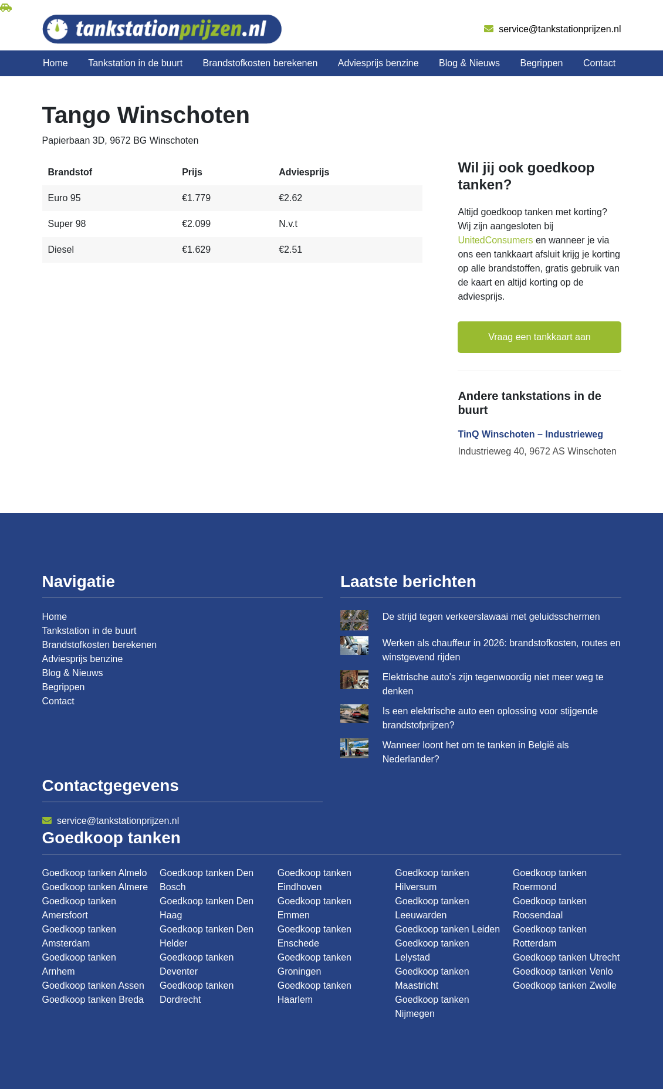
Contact (599, 63)
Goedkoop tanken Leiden (447, 929)
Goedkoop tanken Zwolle (565, 985)
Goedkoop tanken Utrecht (566, 957)
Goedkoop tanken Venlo (563, 971)
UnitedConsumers (495, 240)
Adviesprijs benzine (378, 63)
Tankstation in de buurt (135, 63)
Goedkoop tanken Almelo (94, 873)
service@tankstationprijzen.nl (552, 29)
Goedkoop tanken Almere (95, 887)
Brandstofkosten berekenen (260, 63)
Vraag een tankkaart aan (539, 337)
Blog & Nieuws (469, 63)
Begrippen (541, 63)
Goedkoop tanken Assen (93, 985)
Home (55, 63)
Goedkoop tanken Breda (93, 1000)
